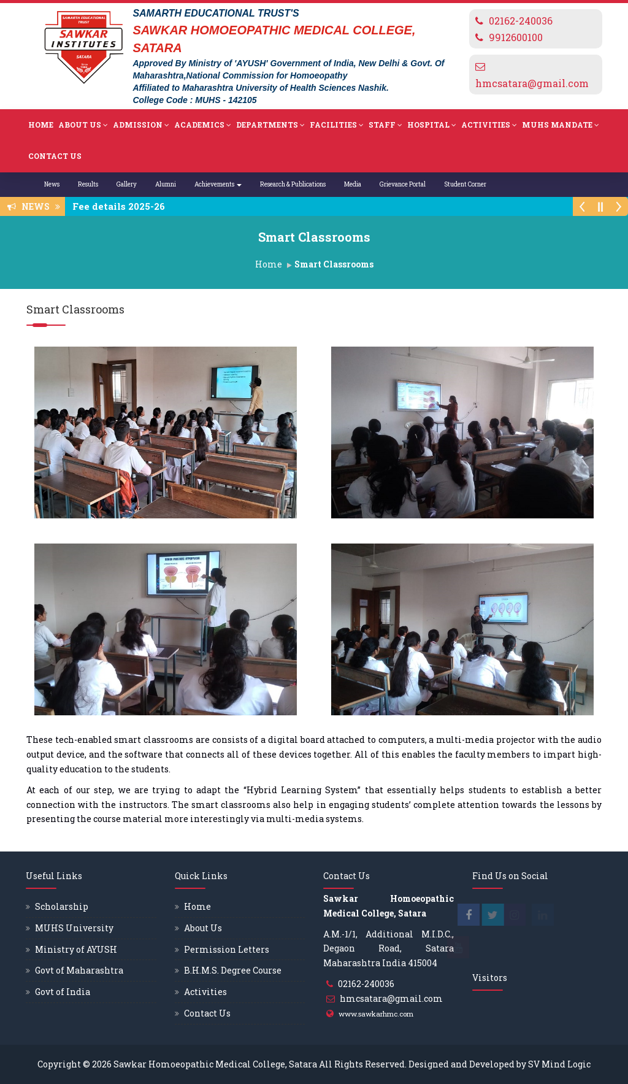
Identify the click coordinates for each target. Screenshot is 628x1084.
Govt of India (62, 992)
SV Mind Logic (559, 1064)
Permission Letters (226, 949)
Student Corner (465, 184)
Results (88, 184)
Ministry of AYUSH (76, 949)
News (51, 184)
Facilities (337, 125)
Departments (270, 125)
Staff (385, 125)
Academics (202, 125)
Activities (489, 125)
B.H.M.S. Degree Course (232, 970)
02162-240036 (521, 20)
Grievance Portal (403, 184)
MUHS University (74, 928)
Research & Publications (293, 184)
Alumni (165, 184)
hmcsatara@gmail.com (532, 83)
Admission (141, 125)
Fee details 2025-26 (122, 206)
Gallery (127, 184)
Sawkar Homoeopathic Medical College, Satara (215, 1064)
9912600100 (516, 37)
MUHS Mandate (560, 125)
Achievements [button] (218, 184)
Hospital (431, 125)
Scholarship (61, 906)
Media (352, 184)
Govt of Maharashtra (79, 970)
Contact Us (55, 156)
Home (40, 124)
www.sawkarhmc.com (376, 1013)
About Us (83, 125)
